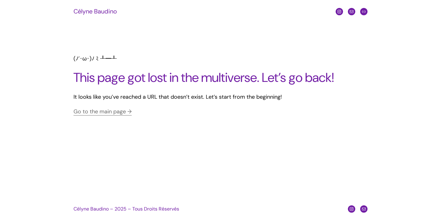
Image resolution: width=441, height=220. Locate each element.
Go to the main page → (103, 111)
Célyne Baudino (95, 11)
